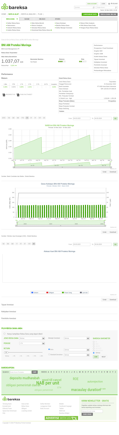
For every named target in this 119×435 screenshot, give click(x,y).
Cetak (104, 172)
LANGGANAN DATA (90, 14)
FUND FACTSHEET (24, 94)
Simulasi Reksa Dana (39, 28)
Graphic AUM (98, 54)
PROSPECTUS (8, 94)
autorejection (95, 381)
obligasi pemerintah (44, 390)
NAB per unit (47, 383)
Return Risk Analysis (87, 23)
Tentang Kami (7, 404)
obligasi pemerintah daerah (23, 385)
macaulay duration (86, 390)
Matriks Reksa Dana (62, 25)
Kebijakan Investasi (100, 62)
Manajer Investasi (54, 338)
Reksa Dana (15, 40)
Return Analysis (37, 25)
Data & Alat (5, 40)
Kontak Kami (7, 406)
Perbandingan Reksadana (102, 70)
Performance (98, 45)
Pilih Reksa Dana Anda (88, 25)
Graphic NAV (98, 51)
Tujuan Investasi (99, 59)
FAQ (4, 413)
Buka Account (44, 408)
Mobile (61, 404)
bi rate (103, 389)
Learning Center (26, 411)
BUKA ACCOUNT (92, 4)
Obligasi (24, 408)
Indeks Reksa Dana (13, 30)
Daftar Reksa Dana (13, 23)
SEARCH (6, 372)
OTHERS (57, 19)
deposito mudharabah (25, 378)
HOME (3, 14)
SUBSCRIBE (87, 414)
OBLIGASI (42, 19)
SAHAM (26, 19)
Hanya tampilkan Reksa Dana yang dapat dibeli (25, 334)
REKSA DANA (10, 19)
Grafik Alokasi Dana (100, 56)
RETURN (7, 348)
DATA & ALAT (13, 14)
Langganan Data (45, 406)
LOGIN (103, 4)
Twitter (61, 408)
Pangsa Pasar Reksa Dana (89, 28)
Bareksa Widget (64, 413)
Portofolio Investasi (100, 65)
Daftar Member (45, 404)
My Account (113, 3)
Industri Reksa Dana (14, 28)
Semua (98, 352)
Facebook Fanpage (65, 406)
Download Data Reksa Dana (41, 30)
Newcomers (11, 25)
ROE (76, 379)
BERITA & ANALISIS (28, 14)
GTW (59, 387)
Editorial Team (7, 408)
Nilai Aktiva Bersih (38, 23)
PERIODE (7, 343)
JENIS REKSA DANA (11, 338)
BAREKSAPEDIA (7, 367)
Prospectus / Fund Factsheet (103, 48)
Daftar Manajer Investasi (64, 28)
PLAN (40, 14)
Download (113, 172)
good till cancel (51, 380)
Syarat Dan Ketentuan (10, 411)
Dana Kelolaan (61, 23)
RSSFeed (62, 411)
